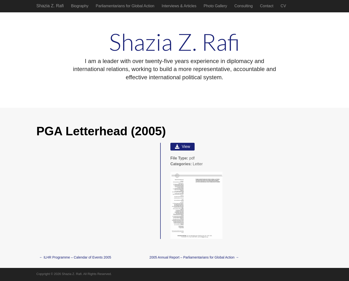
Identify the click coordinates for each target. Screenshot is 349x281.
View (182, 146)
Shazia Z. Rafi (50, 5)
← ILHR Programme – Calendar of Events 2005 (75, 257)
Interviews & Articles (179, 6)
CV (283, 6)
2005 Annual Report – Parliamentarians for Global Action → (194, 257)
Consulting (243, 6)
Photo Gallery (215, 6)
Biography (79, 6)
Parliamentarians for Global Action (125, 6)
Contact (266, 6)
